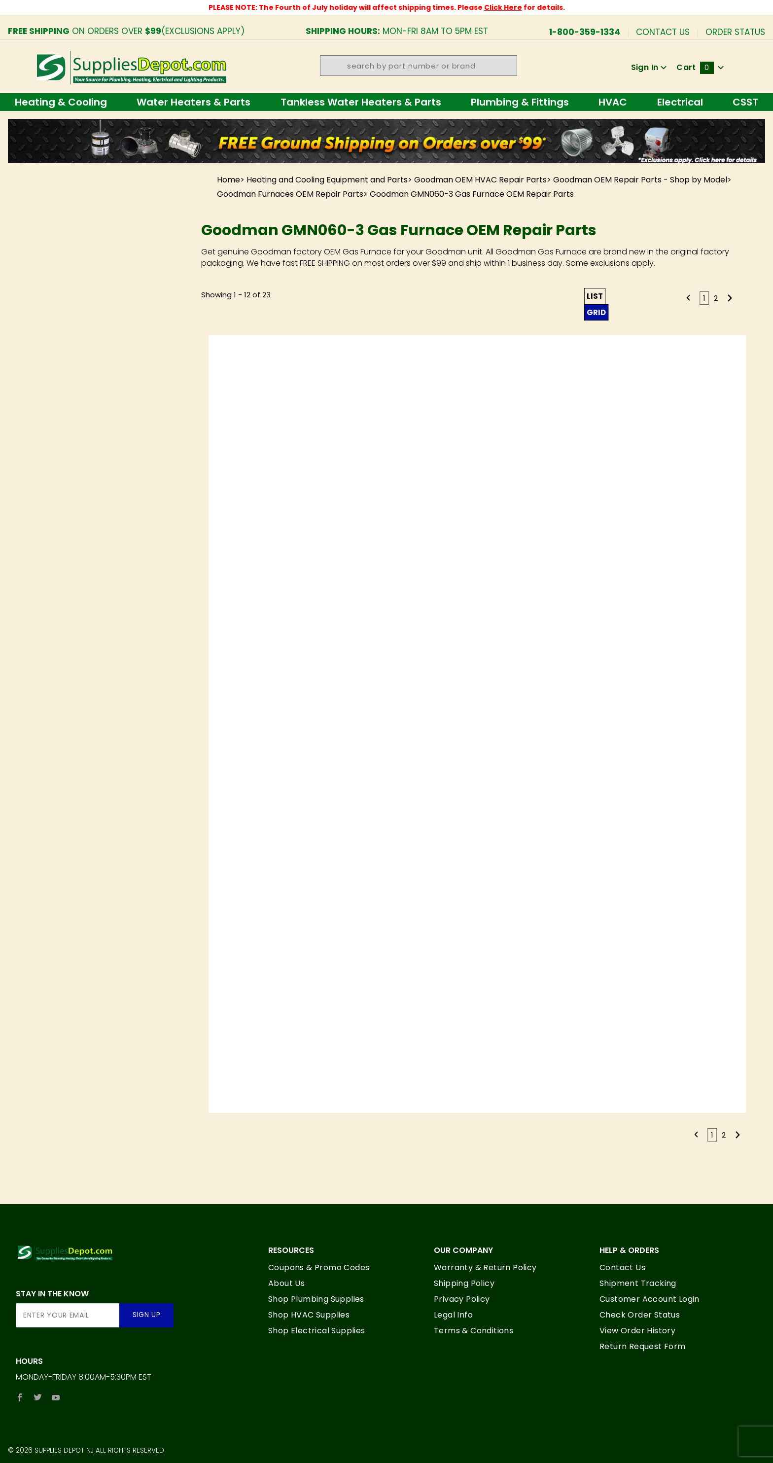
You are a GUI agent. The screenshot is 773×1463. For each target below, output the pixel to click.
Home (228, 179)
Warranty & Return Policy (485, 1267)
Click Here (503, 7)
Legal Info (453, 1314)
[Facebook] (20, 1397)
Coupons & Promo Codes (318, 1267)
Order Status (735, 31)
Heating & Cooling (61, 102)
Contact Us (663, 31)
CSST (745, 102)
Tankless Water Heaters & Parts (361, 102)
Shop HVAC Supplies (309, 1314)
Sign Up (147, 1315)
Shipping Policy (464, 1283)
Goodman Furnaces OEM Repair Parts (290, 194)
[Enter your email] (67, 1315)
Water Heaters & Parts (193, 102)
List (595, 296)
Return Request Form (642, 1346)
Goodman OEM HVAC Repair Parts (480, 179)
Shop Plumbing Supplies (316, 1299)
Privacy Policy (462, 1299)
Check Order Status (639, 1314)
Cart (700, 67)
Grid (596, 312)
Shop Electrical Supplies (316, 1330)
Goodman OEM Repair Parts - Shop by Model (640, 179)
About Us (286, 1283)
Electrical (680, 102)
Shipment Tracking (637, 1283)
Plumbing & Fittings (520, 102)
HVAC (612, 102)
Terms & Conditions (473, 1330)
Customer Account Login (649, 1299)
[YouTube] (56, 1397)
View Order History (637, 1330)
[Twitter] (38, 1397)
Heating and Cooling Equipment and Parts (327, 179)
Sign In (649, 67)
